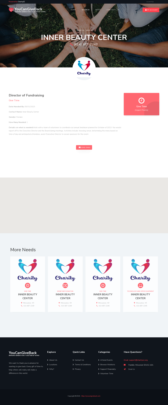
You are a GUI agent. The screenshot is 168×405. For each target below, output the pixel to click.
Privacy (77, 369)
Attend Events (105, 360)
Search (86, 10)
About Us (52, 360)
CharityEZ (150, 2)
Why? (98, 10)
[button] (84, 211)
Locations (52, 364)
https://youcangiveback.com (90, 396)
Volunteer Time (105, 373)
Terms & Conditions (82, 364)
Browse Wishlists (106, 364)
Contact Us (113, 10)
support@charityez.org (138, 360)
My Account (151, 10)
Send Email (85, 154)
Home (73, 10)
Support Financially (107, 369)
